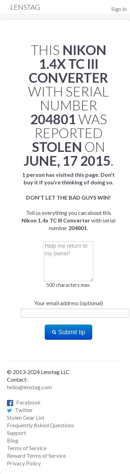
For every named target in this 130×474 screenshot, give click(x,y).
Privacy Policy (24, 463)
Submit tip (68, 332)
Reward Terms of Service (36, 455)
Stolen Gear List (25, 417)
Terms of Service (26, 448)
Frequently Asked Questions (40, 425)
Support (16, 432)
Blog (12, 440)
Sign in (119, 9)
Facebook (24, 402)
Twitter (20, 410)
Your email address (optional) (68, 303)
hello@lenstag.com (29, 387)
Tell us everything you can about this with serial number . (68, 201)
